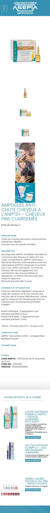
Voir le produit (33, 460)
